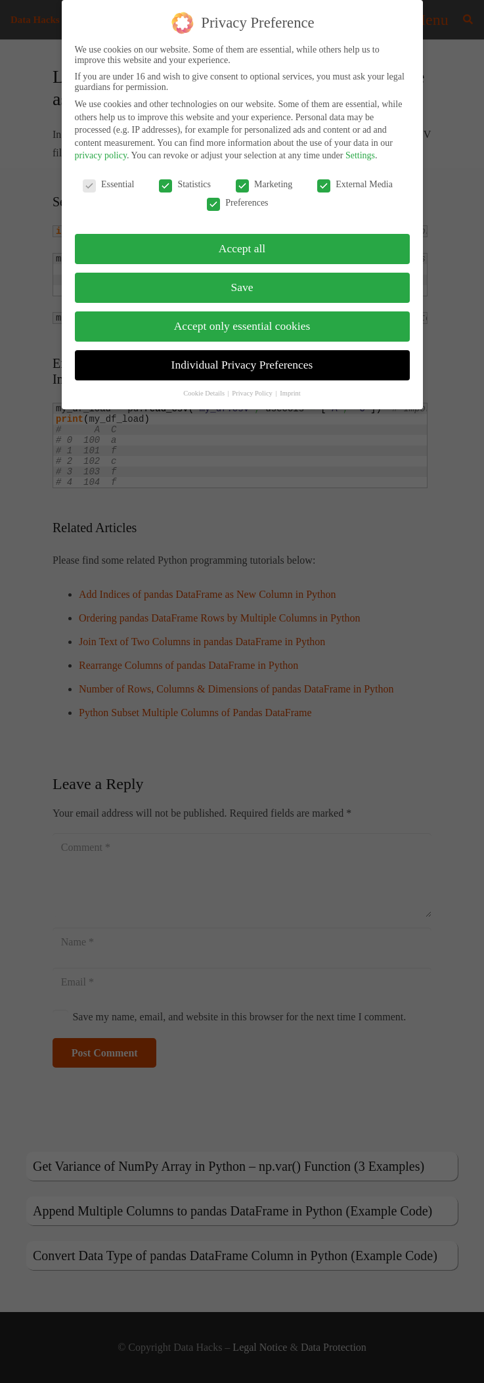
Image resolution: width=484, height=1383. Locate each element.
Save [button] (242, 285)
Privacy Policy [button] (253, 391)
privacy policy (101, 154)
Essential (109, 183)
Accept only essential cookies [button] (242, 324)
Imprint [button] (290, 391)
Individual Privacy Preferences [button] (242, 362)
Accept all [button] (242, 247)
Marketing (264, 183)
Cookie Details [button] (204, 391)
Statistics (185, 183)
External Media (355, 183)
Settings (360, 154)
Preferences (237, 201)
